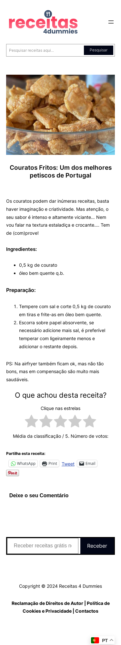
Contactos (86, 611)
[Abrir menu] (111, 22)
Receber (97, 546)
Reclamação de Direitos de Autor (47, 603)
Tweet (68, 463)
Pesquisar (98, 50)
